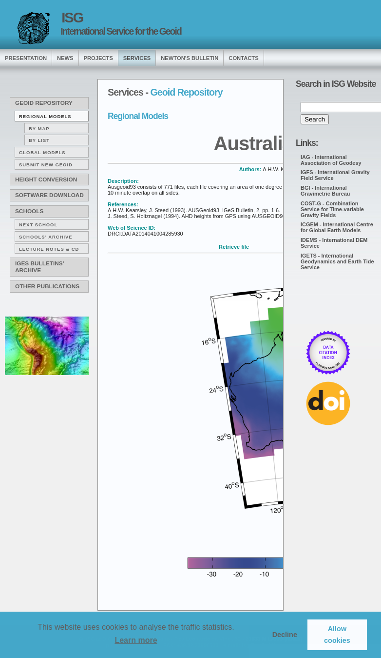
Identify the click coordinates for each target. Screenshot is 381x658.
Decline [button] (284, 634)
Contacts (243, 58)
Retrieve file (234, 247)
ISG (72, 17)
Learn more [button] (135, 640)
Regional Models (45, 116)
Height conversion (46, 179)
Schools (29, 211)
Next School (38, 224)
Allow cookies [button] (337, 634)
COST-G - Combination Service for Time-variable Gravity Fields (332, 209)
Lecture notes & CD (49, 249)
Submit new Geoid (46, 164)
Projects (98, 58)
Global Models (42, 152)
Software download (49, 195)
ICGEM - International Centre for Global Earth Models (337, 227)
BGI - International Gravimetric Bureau (325, 191)
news (65, 58)
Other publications (47, 286)
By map (39, 128)
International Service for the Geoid (120, 31)
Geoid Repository (44, 103)
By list (39, 140)
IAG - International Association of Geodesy (331, 160)
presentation (26, 58)
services (137, 58)
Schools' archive (46, 236)
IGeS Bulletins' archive (39, 267)
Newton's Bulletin (189, 58)
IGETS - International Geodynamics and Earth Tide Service (337, 261)
